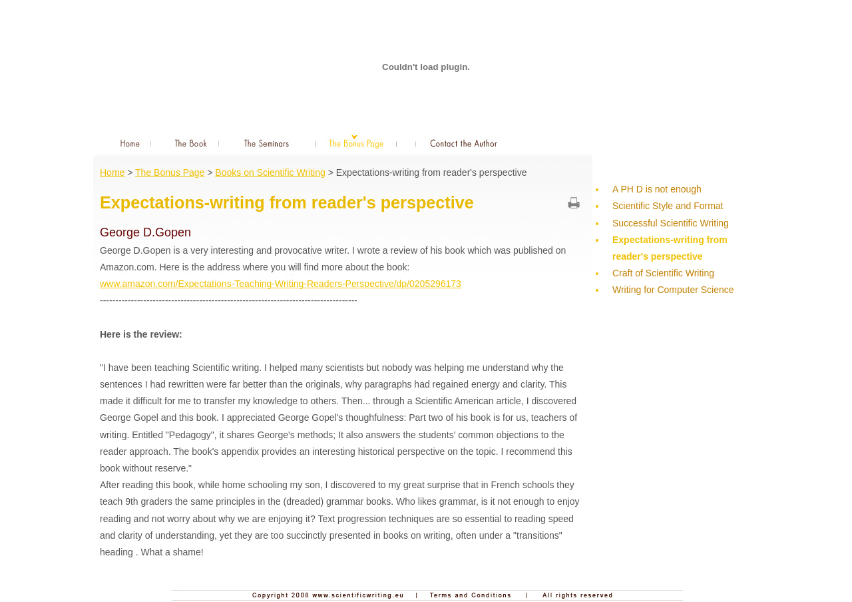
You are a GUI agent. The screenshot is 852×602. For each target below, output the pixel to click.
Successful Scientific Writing (670, 223)
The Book (192, 142)
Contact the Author (464, 142)
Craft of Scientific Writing (663, 273)
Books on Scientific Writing (270, 172)
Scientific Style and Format (668, 205)
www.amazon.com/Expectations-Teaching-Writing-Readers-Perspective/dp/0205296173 (280, 283)
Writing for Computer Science (673, 289)
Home (125, 142)
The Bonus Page (356, 142)
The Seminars (267, 142)
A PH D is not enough (657, 189)
